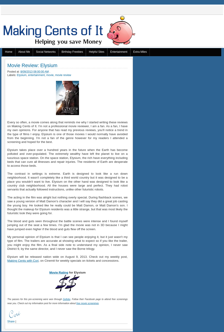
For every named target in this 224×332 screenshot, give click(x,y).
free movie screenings (87, 303)
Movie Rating (58, 272)
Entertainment (118, 51)
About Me (24, 51)
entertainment (36, 75)
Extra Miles (140, 51)
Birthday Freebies (72, 51)
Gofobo (66, 299)
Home (8, 51)
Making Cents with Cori (23, 260)
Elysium (21, 75)
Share (11, 321)
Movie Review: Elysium (32, 65)
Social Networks (45, 51)
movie (50, 75)
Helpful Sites (96, 51)
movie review (63, 75)
